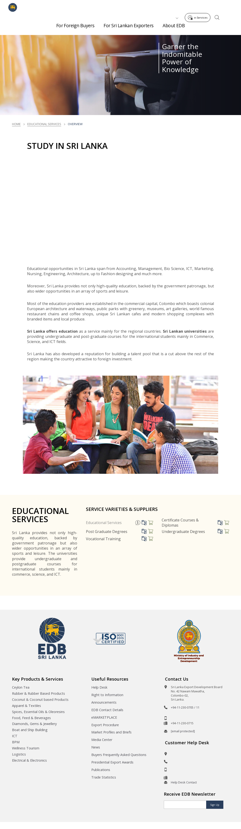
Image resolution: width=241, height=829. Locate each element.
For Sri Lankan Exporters (128, 23)
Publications (100, 769)
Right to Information (107, 695)
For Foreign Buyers (75, 23)
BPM (16, 742)
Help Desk (99, 687)
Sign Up (214, 804)
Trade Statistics (103, 777)
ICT (14, 736)
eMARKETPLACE (104, 717)
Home (16, 124)
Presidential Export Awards (112, 762)
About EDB (174, 23)
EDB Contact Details (107, 710)
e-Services (198, 6)
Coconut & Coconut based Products (40, 699)
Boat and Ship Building (30, 730)
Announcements (103, 702)
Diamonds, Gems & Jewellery (34, 723)
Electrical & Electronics (29, 760)
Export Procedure (105, 725)
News (95, 747)
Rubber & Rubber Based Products (38, 693)
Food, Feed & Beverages (31, 718)
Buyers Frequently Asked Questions (118, 754)
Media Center (101, 739)
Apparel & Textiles (26, 705)
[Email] (185, 805)
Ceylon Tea (20, 687)
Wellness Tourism (25, 748)
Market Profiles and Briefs (111, 732)
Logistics (19, 754)
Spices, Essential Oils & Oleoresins (38, 711)
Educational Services (44, 124)
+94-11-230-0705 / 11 (185, 707)
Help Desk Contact (184, 782)
